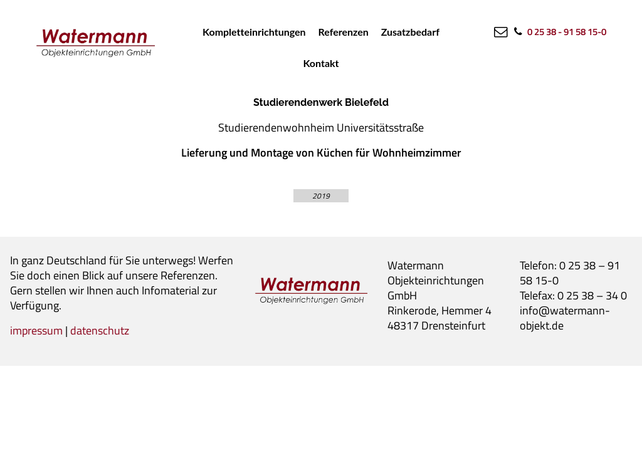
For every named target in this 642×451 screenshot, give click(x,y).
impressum (36, 330)
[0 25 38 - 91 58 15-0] (559, 31)
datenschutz (99, 330)
